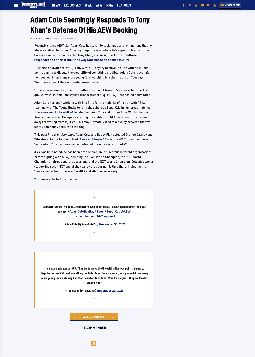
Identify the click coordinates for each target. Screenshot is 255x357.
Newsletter (230, 5)
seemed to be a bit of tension (64, 112)
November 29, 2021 (110, 291)
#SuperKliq (112, 211)
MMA (109, 5)
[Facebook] (183, 5)
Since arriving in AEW (94, 139)
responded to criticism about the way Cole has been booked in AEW (81, 60)
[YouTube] (202, 5)
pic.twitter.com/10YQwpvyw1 (94, 216)
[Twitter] (189, 5)
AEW (99, 5)
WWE (88, 5)
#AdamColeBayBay (81, 211)
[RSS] (214, 5)
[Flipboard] (208, 5)
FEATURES (124, 5)
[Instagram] (196, 5)
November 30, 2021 (112, 224)
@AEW (126, 211)
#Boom (99, 211)
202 (85, 316)
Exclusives (72, 5)
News (56, 5)
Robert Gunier (43, 38)
